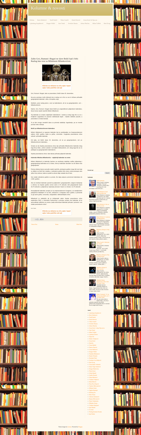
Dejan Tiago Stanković (95, 366)
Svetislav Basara (73, 23)
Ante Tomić (61, 23)
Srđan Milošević (93, 377)
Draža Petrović (76, 20)
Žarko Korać (92, 371)
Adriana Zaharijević (94, 396)
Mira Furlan (92, 394)
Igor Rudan (92, 414)
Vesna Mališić (92, 345)
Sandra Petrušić (93, 375)
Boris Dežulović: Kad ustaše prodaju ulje (102, 192)
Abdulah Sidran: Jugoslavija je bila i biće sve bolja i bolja (103, 282)
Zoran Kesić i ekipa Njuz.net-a (97, 328)
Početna (32, 20)
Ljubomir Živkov (93, 334)
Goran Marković (93, 349)
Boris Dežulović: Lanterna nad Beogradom (103, 217)
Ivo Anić (91, 409)
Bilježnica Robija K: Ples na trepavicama (103, 255)
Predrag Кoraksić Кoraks (95, 412)
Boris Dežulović (42, 20)
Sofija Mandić (92, 373)
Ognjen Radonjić (93, 390)
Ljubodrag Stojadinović (36, 23)
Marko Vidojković (93, 339)
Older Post (79, 224)
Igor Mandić (92, 407)
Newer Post (34, 224)
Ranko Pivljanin (93, 356)
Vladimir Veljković (94, 379)
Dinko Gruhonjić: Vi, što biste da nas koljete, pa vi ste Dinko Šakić (103, 296)
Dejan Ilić (91, 336)
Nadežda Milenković (94, 354)
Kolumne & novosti (48, 8)
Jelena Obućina (85, 23)
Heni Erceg (107, 23)
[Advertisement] (70, 40)
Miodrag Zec (92, 392)
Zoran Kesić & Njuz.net (90, 20)
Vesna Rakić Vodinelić (95, 364)
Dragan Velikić (50, 23)
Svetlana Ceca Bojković (95, 360)
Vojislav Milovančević (95, 386)
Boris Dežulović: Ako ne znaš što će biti (103, 205)
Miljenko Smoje (93, 403)
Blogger (80, 427)
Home (56, 224)
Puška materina (100, 180)
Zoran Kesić (92, 341)
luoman (69, 427)
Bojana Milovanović (94, 399)
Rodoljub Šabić (93, 358)
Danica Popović (93, 347)
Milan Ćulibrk (97, 23)
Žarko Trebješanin (93, 401)
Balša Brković (92, 381)
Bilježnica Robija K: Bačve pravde (102, 268)
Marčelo (91, 343)
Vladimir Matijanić (94, 405)
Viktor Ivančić (64, 20)
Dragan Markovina (94, 369)
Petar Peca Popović (94, 384)
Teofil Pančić (53, 20)
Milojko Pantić (93, 388)
